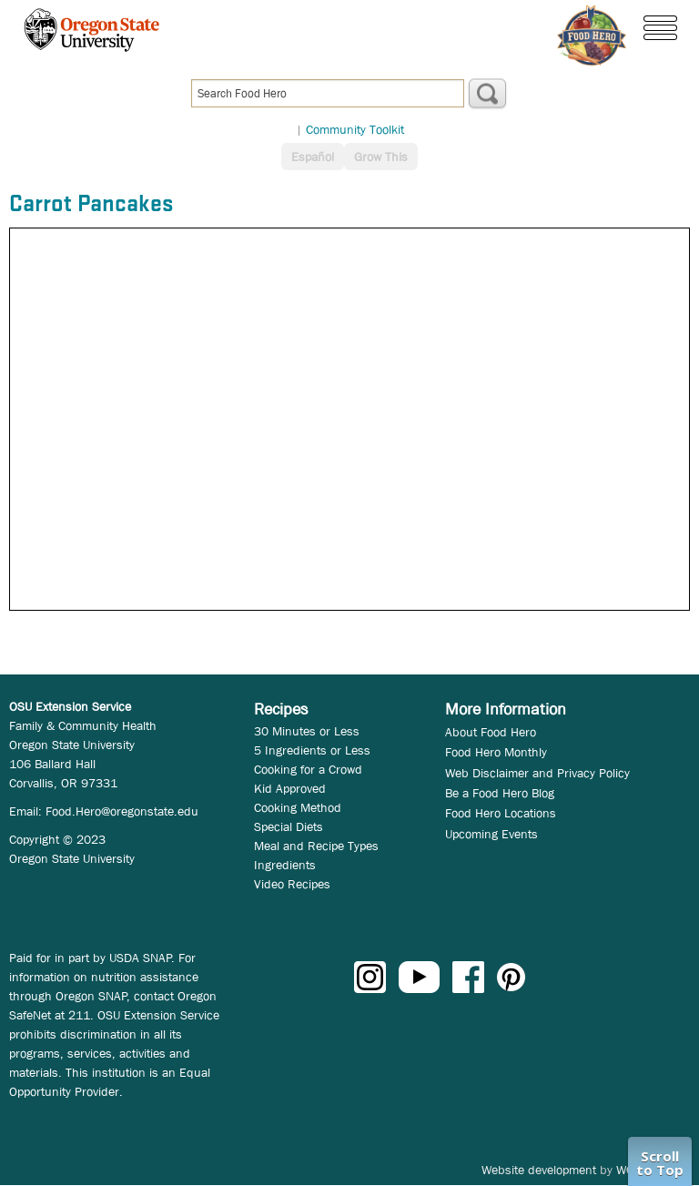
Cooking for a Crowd (308, 769)
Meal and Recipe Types (316, 845)
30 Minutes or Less (307, 731)
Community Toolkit (355, 129)
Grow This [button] (381, 156)
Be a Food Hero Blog (499, 793)
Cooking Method (297, 807)
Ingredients (285, 865)
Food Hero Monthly (496, 752)
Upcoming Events (491, 834)
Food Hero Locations (500, 813)
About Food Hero (490, 732)
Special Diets (288, 826)
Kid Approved (290, 788)
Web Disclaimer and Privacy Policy (537, 773)
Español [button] (312, 156)
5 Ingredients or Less (312, 750)
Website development (538, 1169)
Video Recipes (292, 884)
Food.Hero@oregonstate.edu (122, 811)
